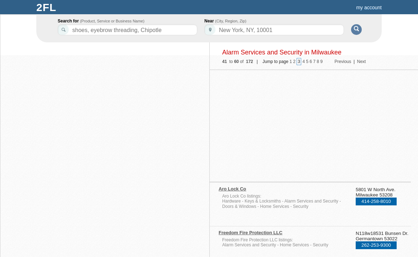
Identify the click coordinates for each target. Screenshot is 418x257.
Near (225, 21)
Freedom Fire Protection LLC (250, 232)
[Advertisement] (280, 123)
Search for (101, 21)
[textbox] (274, 29)
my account (369, 7)
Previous (343, 61)
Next (361, 61)
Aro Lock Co (232, 189)
